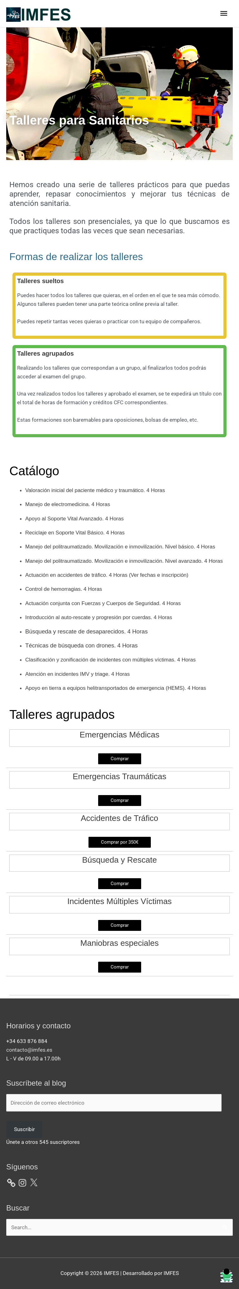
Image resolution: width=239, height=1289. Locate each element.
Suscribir (24, 1129)
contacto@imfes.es (29, 1050)
